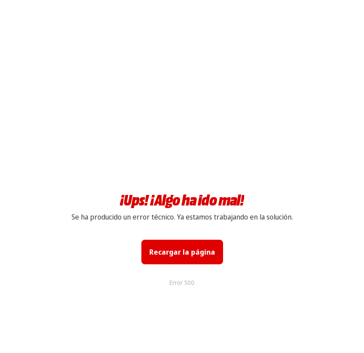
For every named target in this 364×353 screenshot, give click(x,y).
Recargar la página (182, 252)
